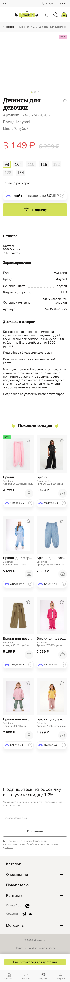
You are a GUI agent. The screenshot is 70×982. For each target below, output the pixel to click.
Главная (24, 26)
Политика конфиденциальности (35, 948)
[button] (32, 92)
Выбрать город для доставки (35, 962)
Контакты (14, 895)
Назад (10, 26)
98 (6, 164)
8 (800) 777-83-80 (56, 3)
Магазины (15, 925)
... (34, 26)
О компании (17, 874)
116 (43, 164)
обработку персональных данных (30, 845)
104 (18, 164)
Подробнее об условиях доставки (27, 352)
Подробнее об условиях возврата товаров (33, 394)
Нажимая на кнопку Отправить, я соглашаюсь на (30, 844)
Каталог (13, 864)
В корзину (35, 210)
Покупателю (17, 885)
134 (20, 172)
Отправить (35, 831)
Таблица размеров (16, 183)
